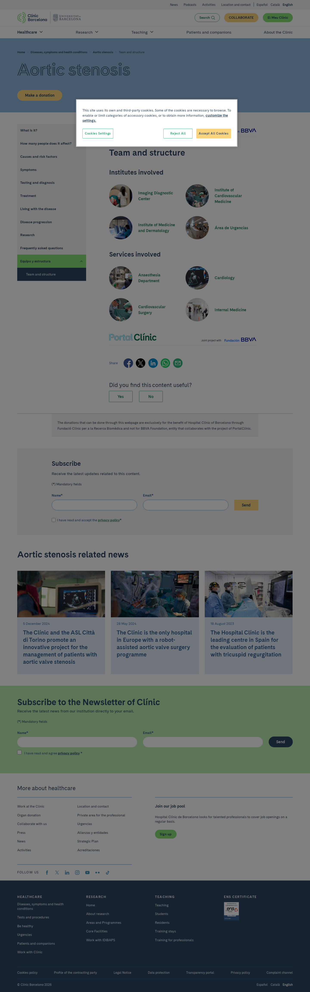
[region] (156, 123)
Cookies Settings (98, 133)
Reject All (178, 133)
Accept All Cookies (214, 133)
